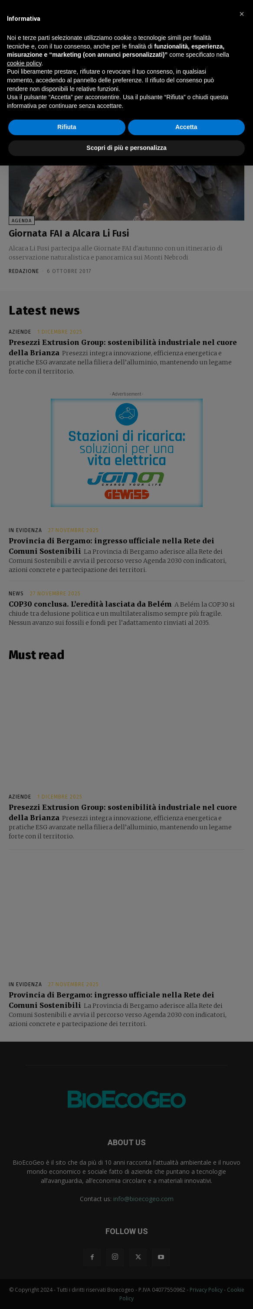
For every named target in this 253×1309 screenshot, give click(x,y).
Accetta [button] (186, 126)
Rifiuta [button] (66, 126)
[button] (242, 14)
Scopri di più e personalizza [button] (126, 147)
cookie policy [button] (24, 63)
